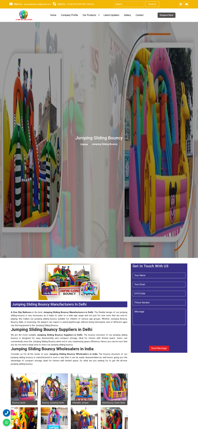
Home (53, 15)
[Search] (128, 4)
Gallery (127, 15)
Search (152, 4)
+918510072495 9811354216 (80, 4)
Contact (139, 15)
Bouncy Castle (18, 403)
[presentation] (150, 333)
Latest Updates (111, 15)
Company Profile (69, 15)
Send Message (159, 348)
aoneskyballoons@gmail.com (37, 4)
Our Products (89, 15)
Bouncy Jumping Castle (53, 403)
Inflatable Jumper (80, 403)
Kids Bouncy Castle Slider (113, 403)
